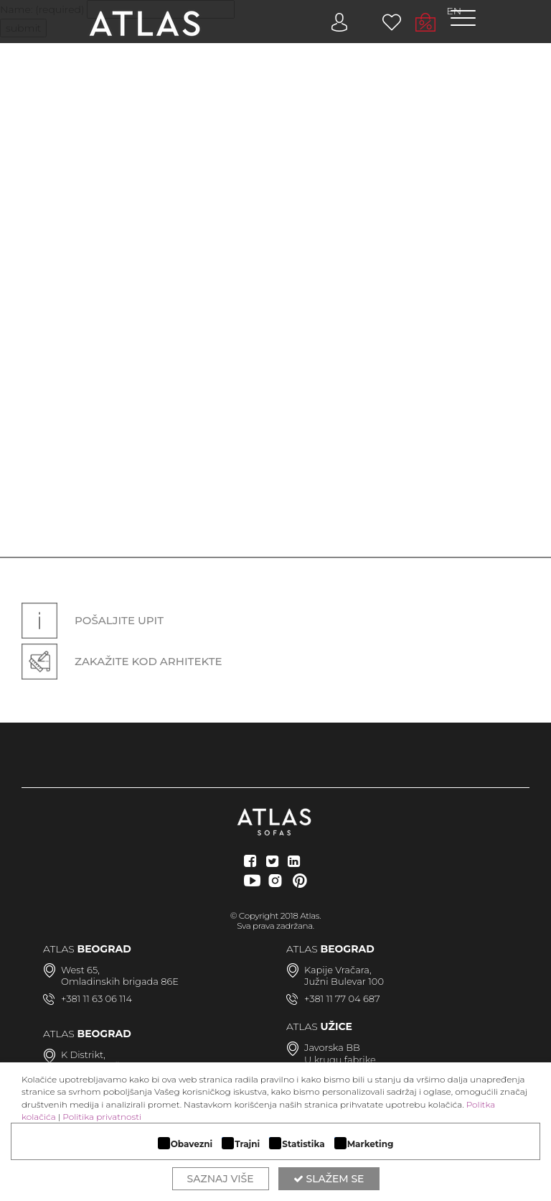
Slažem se (328, 1178)
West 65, (80, 969)
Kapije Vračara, (338, 969)
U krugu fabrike (340, 1059)
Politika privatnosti (101, 1116)
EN (453, 10)
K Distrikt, (83, 1054)
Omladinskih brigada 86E (120, 981)
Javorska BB (332, 1047)
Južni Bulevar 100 (344, 981)
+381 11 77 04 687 (342, 998)
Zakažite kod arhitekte (122, 661)
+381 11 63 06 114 (96, 998)
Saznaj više (220, 1178)
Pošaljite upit (93, 621)
